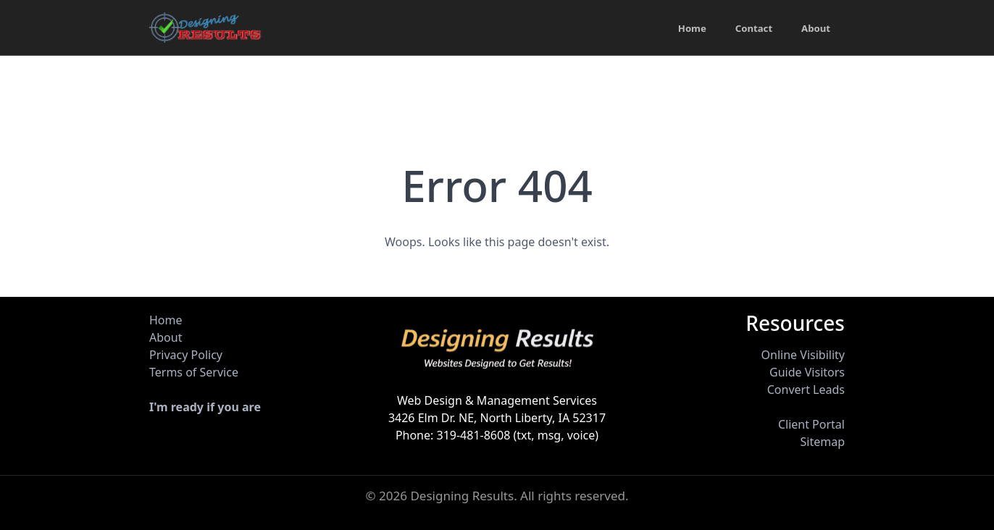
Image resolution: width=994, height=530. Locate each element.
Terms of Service (193, 372)
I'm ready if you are (205, 407)
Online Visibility (803, 355)
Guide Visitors (807, 372)
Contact (751, 29)
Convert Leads (806, 390)
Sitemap (822, 442)
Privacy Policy (185, 355)
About (815, 29)
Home (686, 29)
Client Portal (811, 424)
